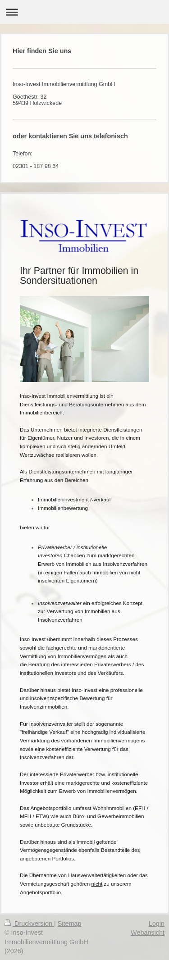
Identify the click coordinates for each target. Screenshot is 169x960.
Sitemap (70, 923)
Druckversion (29, 923)
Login (156, 923)
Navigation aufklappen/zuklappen (84, 12)
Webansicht (147, 932)
